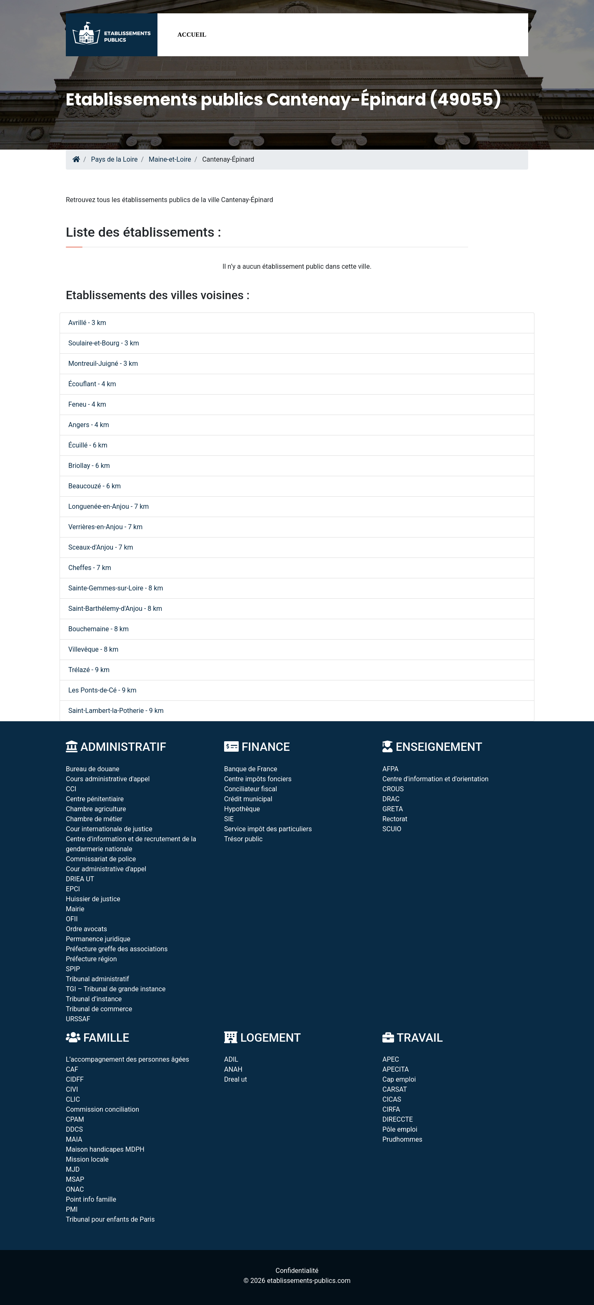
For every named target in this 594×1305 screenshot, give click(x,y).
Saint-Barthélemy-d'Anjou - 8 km (115, 608)
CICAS (391, 1099)
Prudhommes (402, 1139)
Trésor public (243, 839)
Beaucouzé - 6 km (94, 486)
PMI (71, 1209)
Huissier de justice (93, 899)
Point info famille (91, 1199)
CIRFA (391, 1109)
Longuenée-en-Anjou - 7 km (108, 506)
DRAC (390, 799)
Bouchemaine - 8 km (98, 629)
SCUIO (392, 829)
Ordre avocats (86, 929)
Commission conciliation (102, 1109)
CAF (72, 1069)
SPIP (73, 969)
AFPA (390, 769)
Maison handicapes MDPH (105, 1149)
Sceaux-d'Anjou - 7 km (100, 547)
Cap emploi (399, 1079)
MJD (73, 1169)
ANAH (233, 1069)
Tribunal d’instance (94, 999)
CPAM (75, 1119)
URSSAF (78, 1019)
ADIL (231, 1059)
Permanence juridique (98, 939)
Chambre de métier (94, 819)
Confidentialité (297, 1271)
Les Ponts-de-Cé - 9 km (102, 690)
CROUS (393, 789)
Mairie (75, 909)
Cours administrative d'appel (108, 779)
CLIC (73, 1099)
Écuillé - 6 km (87, 445)
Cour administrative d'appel (106, 869)
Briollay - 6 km (89, 466)
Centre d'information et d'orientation (435, 779)
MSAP (75, 1179)
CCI (71, 789)
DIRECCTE (397, 1119)
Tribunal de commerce (99, 1009)
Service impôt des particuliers (268, 829)
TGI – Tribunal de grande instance (115, 989)
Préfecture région (91, 959)
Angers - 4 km (88, 425)
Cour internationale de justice (109, 829)
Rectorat (394, 819)
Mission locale (87, 1159)
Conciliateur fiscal (250, 789)
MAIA (74, 1139)
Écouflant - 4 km (92, 384)
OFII (72, 919)
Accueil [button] (191, 34)
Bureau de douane (93, 769)
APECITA (395, 1069)
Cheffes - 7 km (89, 568)
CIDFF (75, 1079)
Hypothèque (242, 809)
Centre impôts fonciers (258, 779)
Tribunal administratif (97, 979)
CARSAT (394, 1089)
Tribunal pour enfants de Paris (110, 1219)
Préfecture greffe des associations (116, 949)
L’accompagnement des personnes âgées (127, 1059)
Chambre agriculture (96, 809)
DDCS (74, 1129)
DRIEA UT (80, 879)
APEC (390, 1059)
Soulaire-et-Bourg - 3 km (103, 343)
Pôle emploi (399, 1129)
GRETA (392, 809)
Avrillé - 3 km (87, 323)
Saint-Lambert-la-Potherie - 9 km (116, 711)
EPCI (73, 889)
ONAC (75, 1189)
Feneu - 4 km (87, 404)
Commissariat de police (101, 859)
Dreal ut (235, 1079)
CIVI (72, 1089)
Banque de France (250, 769)
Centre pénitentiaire (95, 799)
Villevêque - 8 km (93, 649)
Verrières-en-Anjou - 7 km (105, 527)
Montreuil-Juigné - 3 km (103, 364)
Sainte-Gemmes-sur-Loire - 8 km (115, 588)
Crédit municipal (248, 799)
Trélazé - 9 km (89, 670)
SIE (229, 819)
